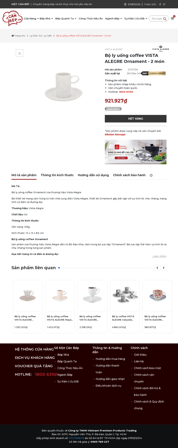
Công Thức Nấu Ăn (91, 18)
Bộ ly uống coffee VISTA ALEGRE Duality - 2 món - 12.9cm (90, 318)
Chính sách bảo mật (147, 368)
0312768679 (76, 438)
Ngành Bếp (112, 18)
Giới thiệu (140, 354)
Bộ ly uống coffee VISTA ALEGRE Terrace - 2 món (25, 318)
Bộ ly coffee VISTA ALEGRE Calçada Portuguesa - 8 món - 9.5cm (125, 318)
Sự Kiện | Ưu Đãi (134, 18)
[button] (157, 268)
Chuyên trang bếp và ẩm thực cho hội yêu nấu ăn (62, 4)
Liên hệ (139, 361)
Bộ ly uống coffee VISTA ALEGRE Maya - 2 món (59, 318)
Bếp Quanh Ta (64, 18)
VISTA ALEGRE (113, 49)
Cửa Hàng (30, 18)
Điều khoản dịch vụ (108, 385)
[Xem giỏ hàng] (172, 18)
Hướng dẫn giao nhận (110, 379)
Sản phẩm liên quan (34, 267)
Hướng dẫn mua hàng (110, 359)
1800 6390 (126, 91)
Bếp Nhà (45, 18)
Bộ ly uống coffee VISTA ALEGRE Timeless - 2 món (155, 318)
